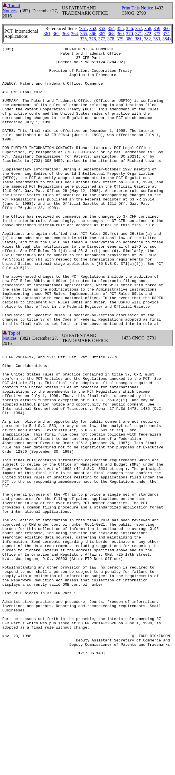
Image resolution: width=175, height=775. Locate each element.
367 (102, 33)
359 (157, 28)
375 (83, 38)
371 (138, 33)
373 (157, 33)
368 (111, 33)
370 (129, 33)
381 (138, 38)
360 (166, 28)
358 (147, 28)
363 (65, 33)
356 (129, 28)
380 (129, 38)
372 (147, 33)
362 (56, 33)
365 (83, 33)
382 (147, 38)
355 (120, 28)
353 (102, 28)
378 (110, 38)
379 (120, 38)
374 (166, 33)
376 (92, 38)
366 (92, 33)
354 (111, 28)
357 (138, 28)
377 (101, 38)
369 (120, 33)
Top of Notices (11, 8)
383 (156, 38)
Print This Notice (137, 7)
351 (83, 28)
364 (74, 33)
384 (165, 38)
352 (92, 28)
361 (47, 33)
